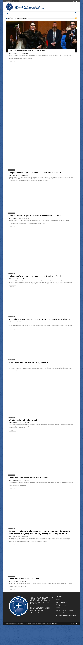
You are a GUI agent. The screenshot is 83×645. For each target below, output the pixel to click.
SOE (11, 53)
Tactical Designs (54, 623)
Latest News (11, 48)
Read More (12, 61)
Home (7, 17)
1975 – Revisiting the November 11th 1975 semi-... (29, 1)
